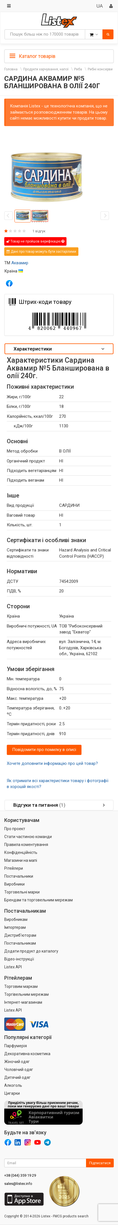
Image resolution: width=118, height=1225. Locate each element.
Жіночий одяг (17, 1061)
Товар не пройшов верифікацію (35, 241)
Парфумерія (15, 1046)
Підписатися (100, 1163)
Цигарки (12, 1093)
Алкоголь (13, 1085)
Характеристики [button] (59, 349)
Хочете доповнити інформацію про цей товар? (52, 763)
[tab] (59, 56)
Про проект (14, 828)
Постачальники (18, 876)
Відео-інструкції (19, 959)
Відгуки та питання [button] (59, 805)
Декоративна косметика (27, 1053)
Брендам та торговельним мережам (38, 900)
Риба (78, 69)
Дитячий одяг (17, 1077)
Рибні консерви (100, 69)
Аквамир (19, 262)
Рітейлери (13, 868)
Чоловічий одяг (18, 1069)
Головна (11, 69)
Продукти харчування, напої (45, 69)
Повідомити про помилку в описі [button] (44, 749)
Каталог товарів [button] (32, 56)
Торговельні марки (22, 892)
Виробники (14, 884)
